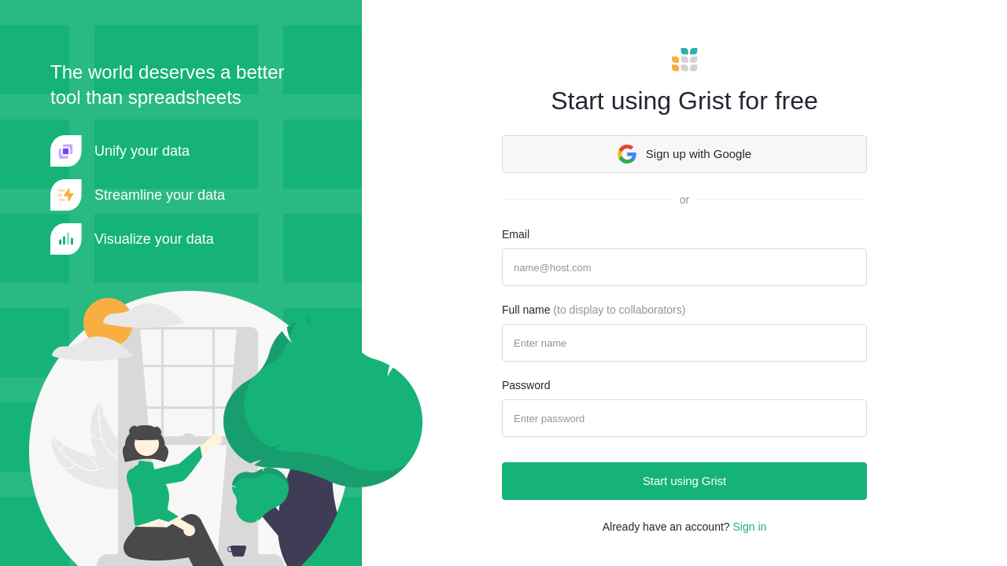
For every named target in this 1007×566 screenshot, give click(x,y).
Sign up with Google (684, 154)
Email (515, 234)
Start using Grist (684, 480)
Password (526, 385)
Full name (593, 309)
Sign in (749, 526)
